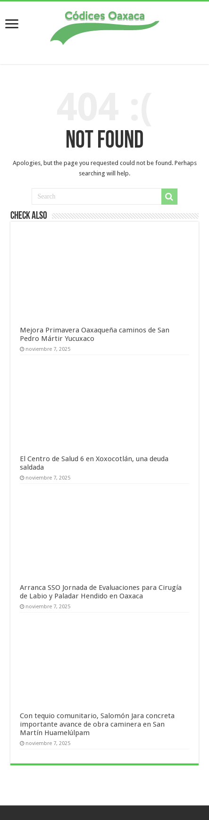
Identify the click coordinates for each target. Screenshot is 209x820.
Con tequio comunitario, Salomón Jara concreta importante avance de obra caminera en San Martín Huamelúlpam (97, 724)
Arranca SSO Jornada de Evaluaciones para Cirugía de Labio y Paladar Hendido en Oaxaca (101, 591)
